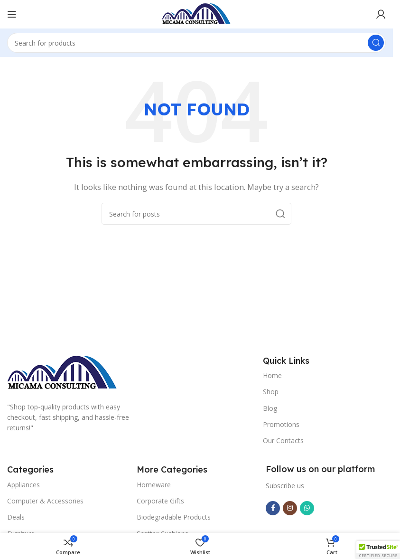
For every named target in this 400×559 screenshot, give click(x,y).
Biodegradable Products (174, 516)
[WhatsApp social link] (307, 508)
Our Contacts (283, 440)
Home (272, 375)
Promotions (281, 424)
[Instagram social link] (290, 508)
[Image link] (62, 372)
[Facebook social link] (273, 508)
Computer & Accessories (45, 500)
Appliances (23, 484)
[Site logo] (196, 13)
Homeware (154, 484)
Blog (270, 408)
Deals (16, 516)
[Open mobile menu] (11, 14)
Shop (271, 391)
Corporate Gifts (160, 500)
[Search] (196, 43)
